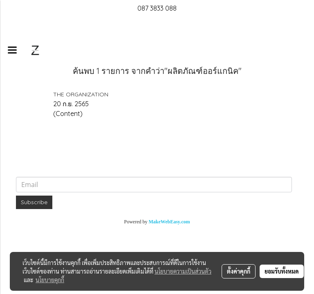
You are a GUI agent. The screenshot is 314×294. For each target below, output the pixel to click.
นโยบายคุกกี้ (50, 279)
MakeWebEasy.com (169, 222)
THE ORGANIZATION (80, 94)
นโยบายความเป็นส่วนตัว (183, 271)
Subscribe (34, 202)
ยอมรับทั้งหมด (282, 271)
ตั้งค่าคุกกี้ (238, 271)
